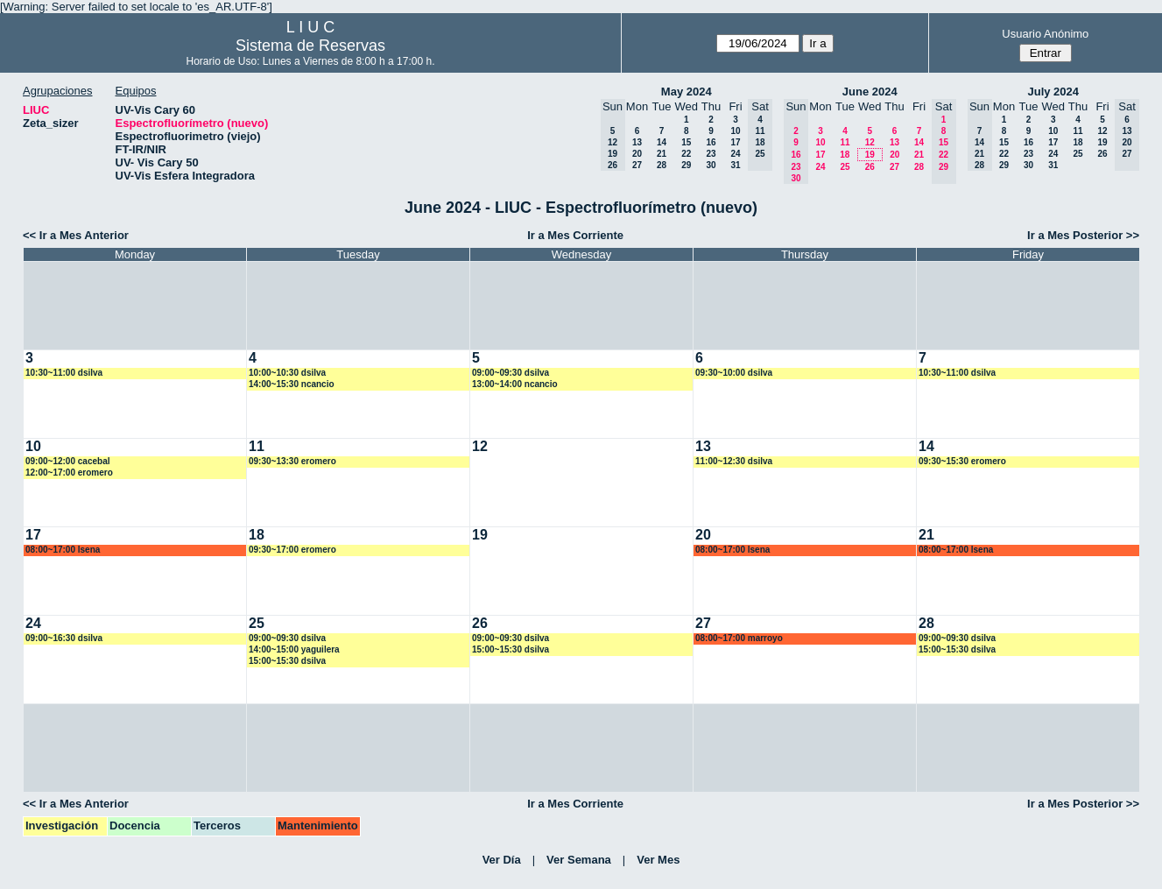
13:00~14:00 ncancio (515, 384)
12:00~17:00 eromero (69, 472)
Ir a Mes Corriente (575, 235)
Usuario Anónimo (1045, 33)
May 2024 (686, 91)
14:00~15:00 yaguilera (294, 649)
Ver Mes (658, 859)
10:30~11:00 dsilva (63, 372)
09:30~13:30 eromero (292, 461)
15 (686, 142)
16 (710, 142)
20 (637, 154)
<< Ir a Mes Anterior (76, 235)
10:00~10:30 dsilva (287, 372)
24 (735, 154)
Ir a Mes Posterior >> (1083, 235)
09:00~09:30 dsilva (510, 372)
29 (686, 165)
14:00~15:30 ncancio (292, 384)
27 (637, 165)
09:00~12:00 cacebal (67, 461)
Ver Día (501, 859)
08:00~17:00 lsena (62, 549)
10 (735, 131)
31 (735, 165)
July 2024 (1053, 91)
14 (661, 142)
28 (661, 165)
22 (686, 154)
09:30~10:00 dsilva (733, 372)
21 (661, 154)
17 (735, 142)
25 (844, 167)
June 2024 (870, 91)
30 (710, 165)
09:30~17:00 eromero (292, 549)
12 (870, 142)
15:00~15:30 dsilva (287, 661)
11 (844, 142)
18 (844, 154)
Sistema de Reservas (310, 45)
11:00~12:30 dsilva (733, 461)
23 (710, 154)
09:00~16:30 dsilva (63, 638)
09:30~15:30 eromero (962, 461)
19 (870, 154)
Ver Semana (578, 859)
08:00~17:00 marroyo (739, 638)
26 (870, 167)
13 (637, 142)
